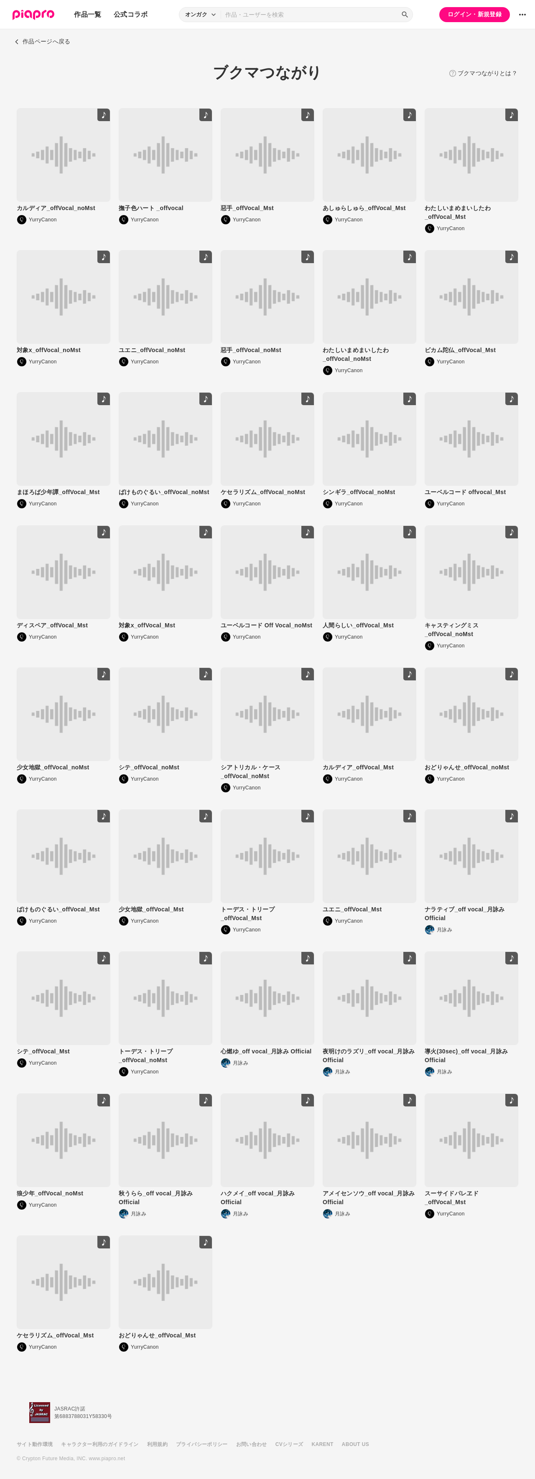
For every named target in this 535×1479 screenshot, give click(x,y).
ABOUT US (355, 1444)
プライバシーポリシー (202, 1444)
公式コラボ (131, 14)
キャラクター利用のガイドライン (99, 1444)
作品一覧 (87, 14)
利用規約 (157, 1444)
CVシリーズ (289, 1444)
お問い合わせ (251, 1444)
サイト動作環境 (35, 1444)
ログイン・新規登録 (475, 14)
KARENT (323, 1444)
